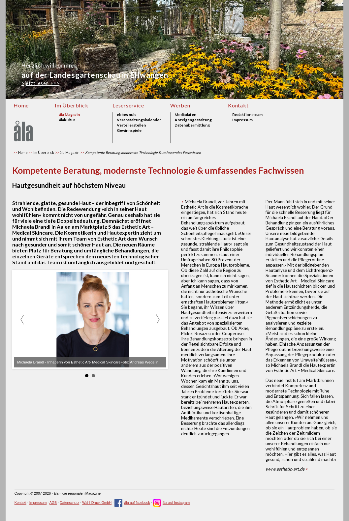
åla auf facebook (132, 503)
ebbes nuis (126, 114)
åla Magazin (69, 114)
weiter (157, 319)
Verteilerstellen (131, 125)
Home (21, 105)
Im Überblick (71, 105)
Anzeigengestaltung (193, 120)
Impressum (242, 120)
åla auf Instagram (171, 503)
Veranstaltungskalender (139, 120)
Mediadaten (185, 114)
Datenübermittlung (192, 125)
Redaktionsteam (247, 114)
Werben (180, 105)
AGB (53, 503)
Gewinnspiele (129, 130)
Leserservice (128, 105)
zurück (22, 319)
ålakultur (67, 120)
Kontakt (238, 105)
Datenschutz (69, 503)
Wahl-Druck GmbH (96, 503)
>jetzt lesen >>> (40, 83)
